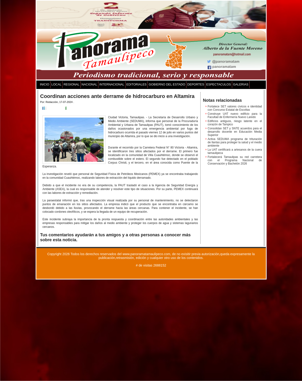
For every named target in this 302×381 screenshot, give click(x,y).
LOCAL (56, 84)
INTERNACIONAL (111, 84)
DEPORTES (195, 84)
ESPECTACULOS (218, 84)
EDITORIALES (136, 84)
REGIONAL (71, 84)
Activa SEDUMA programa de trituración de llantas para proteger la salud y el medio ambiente (235, 142)
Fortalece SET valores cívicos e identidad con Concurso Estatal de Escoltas (235, 108)
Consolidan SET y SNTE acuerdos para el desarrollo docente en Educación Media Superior (235, 132)
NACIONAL (89, 84)
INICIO (44, 84)
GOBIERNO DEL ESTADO (167, 84)
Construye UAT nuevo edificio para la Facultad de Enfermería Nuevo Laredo (235, 115)
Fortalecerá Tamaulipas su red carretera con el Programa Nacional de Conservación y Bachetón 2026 (235, 160)
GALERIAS (240, 84)
